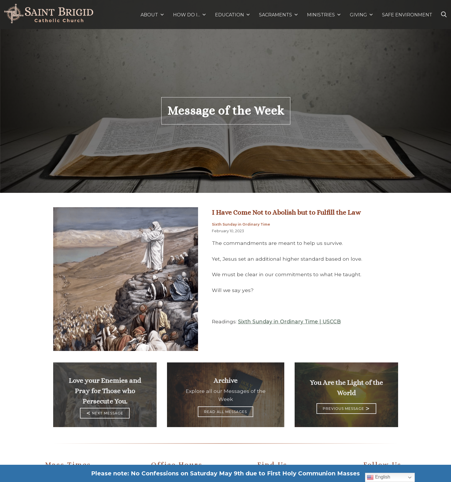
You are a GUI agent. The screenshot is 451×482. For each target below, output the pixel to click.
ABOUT (152, 14)
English (378, 477)
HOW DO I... (189, 14)
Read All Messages (225, 412)
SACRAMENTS (278, 14)
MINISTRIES (324, 14)
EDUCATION (232, 14)
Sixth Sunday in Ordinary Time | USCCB (289, 321)
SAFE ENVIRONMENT (407, 15)
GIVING (358, 15)
